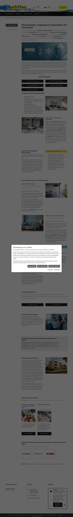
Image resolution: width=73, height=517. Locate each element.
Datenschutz (57, 268)
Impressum (50, 268)
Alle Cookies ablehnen (42, 265)
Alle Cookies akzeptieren (54, 265)
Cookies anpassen (32, 265)
